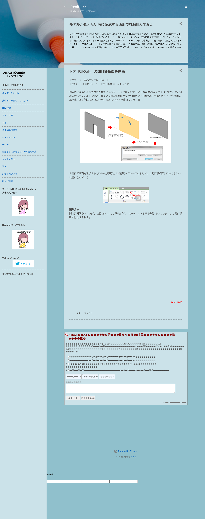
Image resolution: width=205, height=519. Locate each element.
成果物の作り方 (9, 130)
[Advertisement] (125, 427)
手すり (5, 122)
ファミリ (88, 313)
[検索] (186, 7)
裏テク (5, 166)
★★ (78, 313)
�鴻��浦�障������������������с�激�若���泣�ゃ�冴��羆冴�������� (119, 370)
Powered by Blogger (125, 451)
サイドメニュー (9, 159)
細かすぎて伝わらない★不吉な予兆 (19, 151)
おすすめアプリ (9, 174)
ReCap (5, 144)
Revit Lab (78, 7)
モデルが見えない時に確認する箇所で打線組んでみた (111, 24)
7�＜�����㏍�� (175, 402)
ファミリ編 (7, 115)
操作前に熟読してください (15, 100)
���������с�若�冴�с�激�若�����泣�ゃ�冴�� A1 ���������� (112, 357)
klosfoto (133, 457)
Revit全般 (6, 108)
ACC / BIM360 (9, 137)
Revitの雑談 (8, 181)
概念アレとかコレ (10, 93)
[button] (180, 24)
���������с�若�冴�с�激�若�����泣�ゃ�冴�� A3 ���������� (112, 360)
